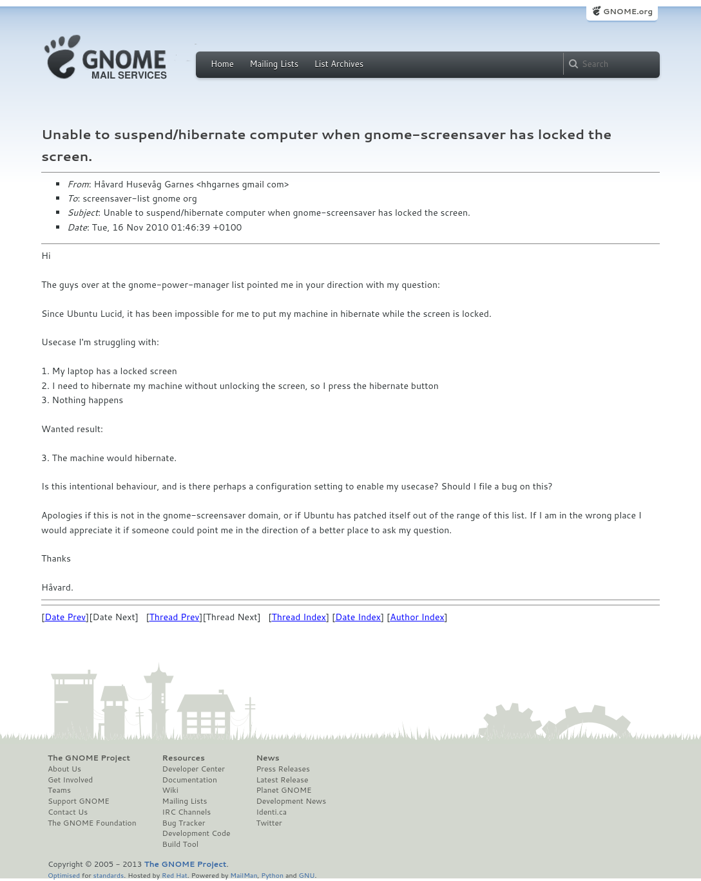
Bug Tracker (184, 823)
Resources (183, 758)
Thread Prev (174, 617)
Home (222, 64)
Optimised (64, 875)
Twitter (269, 823)
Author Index (417, 617)
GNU (307, 875)
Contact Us (68, 812)
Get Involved (70, 780)
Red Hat (174, 875)
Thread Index (298, 617)
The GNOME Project (89, 758)
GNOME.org (628, 11)
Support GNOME (79, 801)
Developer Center (193, 769)
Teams (59, 790)
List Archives (338, 64)
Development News (291, 801)
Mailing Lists (273, 64)
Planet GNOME (283, 790)
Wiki (170, 790)
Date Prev (65, 617)
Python (272, 875)
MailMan (243, 875)
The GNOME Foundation (92, 823)
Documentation (189, 780)
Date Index (358, 617)
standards (108, 875)
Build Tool (180, 844)
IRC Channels (186, 812)
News (267, 758)
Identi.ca (271, 812)
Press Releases (282, 769)
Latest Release (282, 780)
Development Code (196, 833)
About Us (64, 769)
